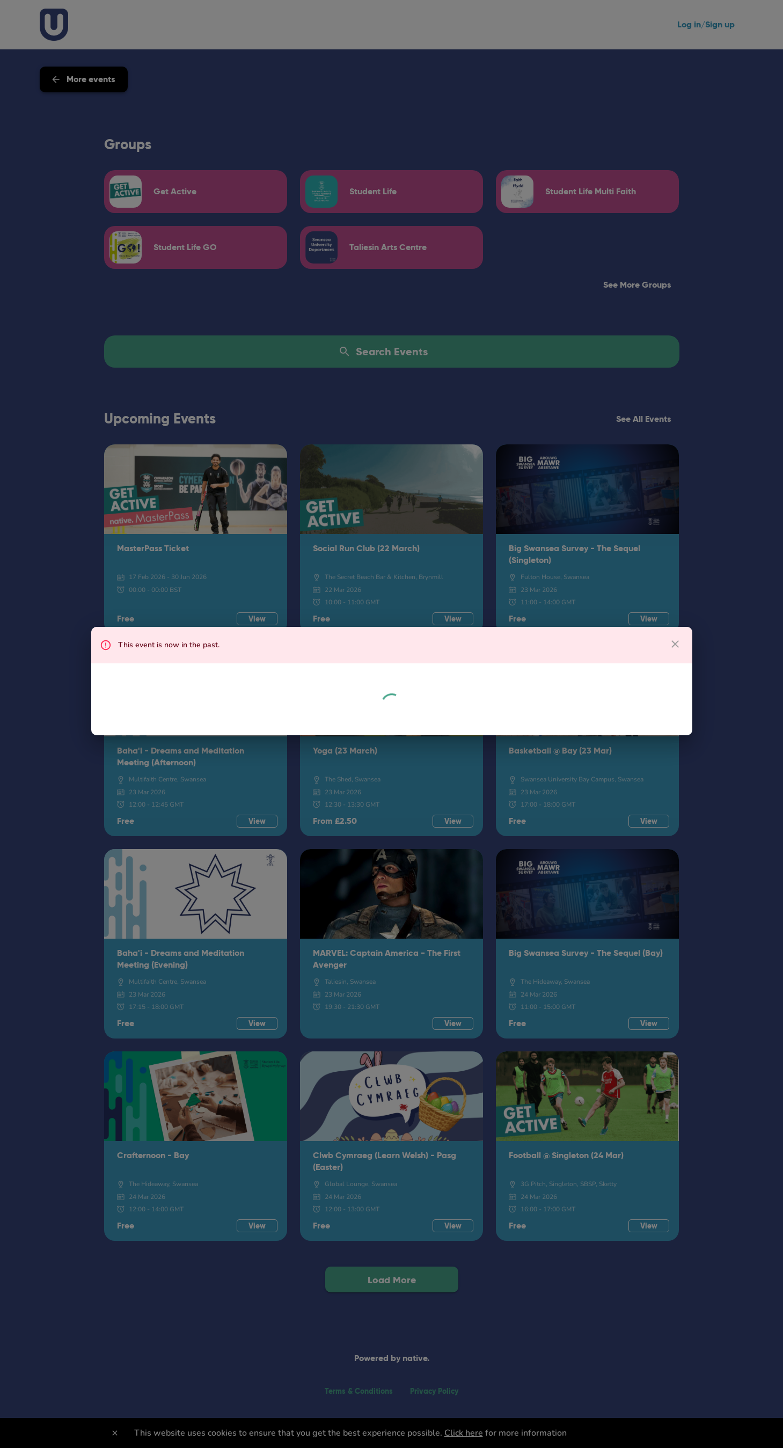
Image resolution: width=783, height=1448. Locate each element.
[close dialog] (675, 644)
